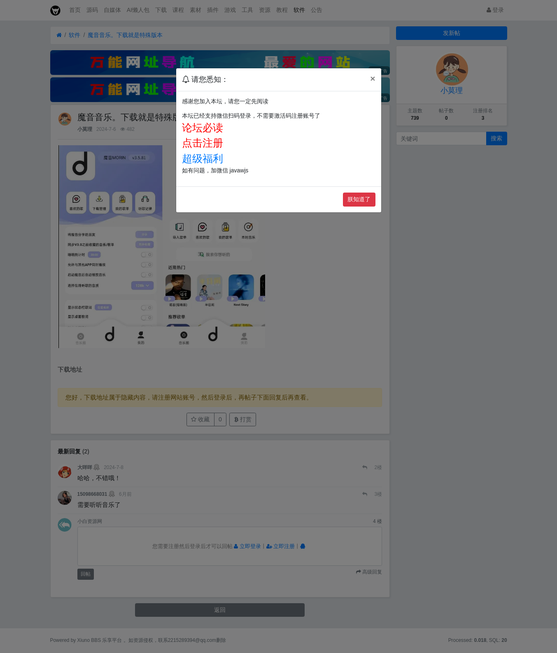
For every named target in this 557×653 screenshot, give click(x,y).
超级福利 (202, 158)
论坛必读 (202, 127)
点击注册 (202, 143)
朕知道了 (359, 199)
